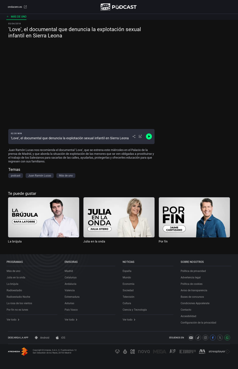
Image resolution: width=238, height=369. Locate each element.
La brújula (15, 242)
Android (42, 337)
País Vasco (72, 308)
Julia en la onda (94, 242)
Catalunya (72, 276)
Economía (130, 282)
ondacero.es (16, 7)
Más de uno (16, 17)
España (128, 269)
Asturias (71, 302)
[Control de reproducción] (149, 137)
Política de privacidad (194, 269)
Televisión (130, 295)
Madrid (70, 269)
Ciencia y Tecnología (136, 308)
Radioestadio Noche (19, 295)
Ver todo (14, 318)
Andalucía (72, 282)
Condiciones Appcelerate (196, 302)
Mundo (128, 276)
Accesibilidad (190, 315)
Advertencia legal (192, 276)
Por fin (163, 242)
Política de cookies (193, 282)
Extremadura (73, 295)
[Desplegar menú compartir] (134, 137)
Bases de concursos (193, 295)
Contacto (187, 308)
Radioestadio (15, 289)
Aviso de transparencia (195, 289)
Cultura (128, 302)
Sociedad (129, 289)
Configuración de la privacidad (200, 321)
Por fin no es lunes (18, 308)
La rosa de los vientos (20, 302)
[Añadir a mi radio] (140, 137)
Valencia (71, 289)
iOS (60, 337)
